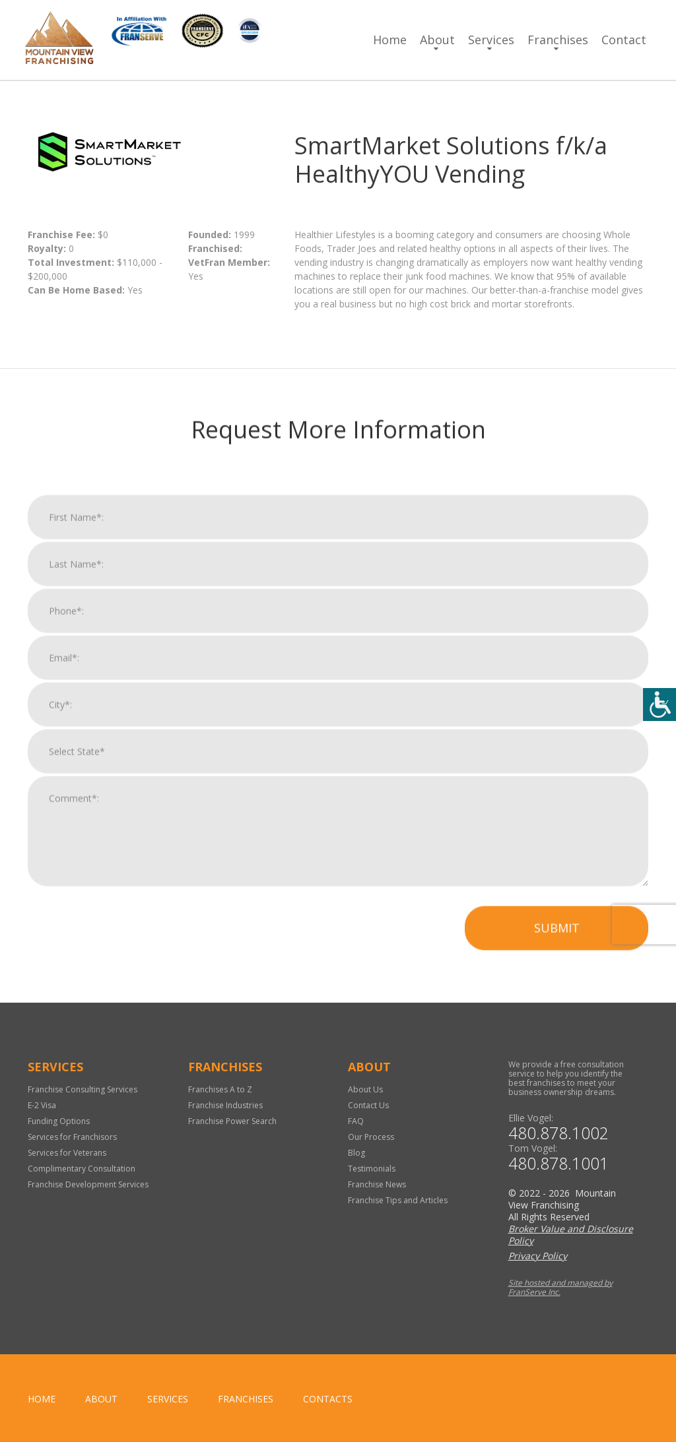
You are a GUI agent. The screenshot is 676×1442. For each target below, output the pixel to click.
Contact (623, 39)
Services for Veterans (67, 1152)
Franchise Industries (225, 1105)
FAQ (356, 1121)
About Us (365, 1089)
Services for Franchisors (72, 1137)
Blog (356, 1152)
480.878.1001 (558, 1163)
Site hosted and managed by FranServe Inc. (560, 1287)
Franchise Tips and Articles (398, 1200)
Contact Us (368, 1105)
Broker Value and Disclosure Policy (570, 1234)
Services (491, 39)
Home (390, 39)
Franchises (557, 39)
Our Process (371, 1137)
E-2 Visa (42, 1105)
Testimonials (371, 1168)
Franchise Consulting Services (82, 1089)
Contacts (328, 1399)
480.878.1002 (558, 1133)
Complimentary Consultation (81, 1168)
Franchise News (377, 1184)
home (41, 1399)
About (437, 39)
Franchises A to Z (220, 1089)
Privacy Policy (537, 1255)
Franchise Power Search (232, 1121)
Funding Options (59, 1121)
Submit (557, 946)
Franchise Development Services (88, 1184)
